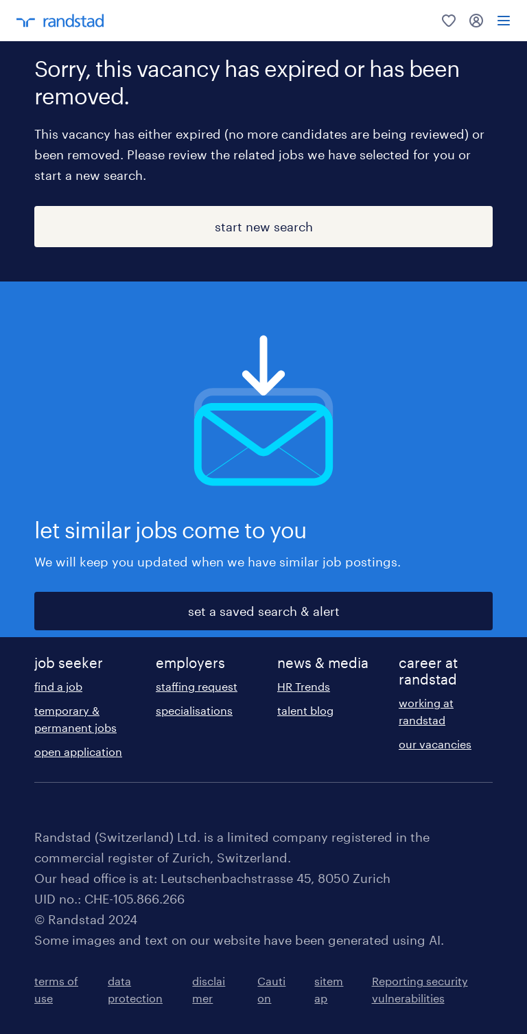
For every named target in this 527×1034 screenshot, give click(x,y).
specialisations (194, 710)
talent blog (305, 710)
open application (78, 751)
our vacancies (435, 743)
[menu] (503, 20)
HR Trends (303, 686)
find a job (58, 686)
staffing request (196, 686)
